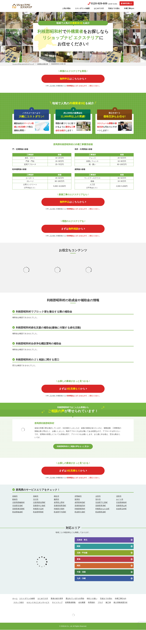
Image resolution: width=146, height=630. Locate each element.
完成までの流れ (114, 8)
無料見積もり (126, 3)
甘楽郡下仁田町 (101, 503)
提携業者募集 (70, 603)
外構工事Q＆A (120, 599)
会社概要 (81, 603)
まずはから (73, 228)
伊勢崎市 (78, 496)
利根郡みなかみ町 (102, 509)
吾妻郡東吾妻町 (18, 509)
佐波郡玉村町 (121, 509)
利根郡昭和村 (80, 509)
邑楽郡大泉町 (80, 512)
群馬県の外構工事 (42, 64)
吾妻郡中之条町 (39, 506)
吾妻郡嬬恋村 (80, 506)
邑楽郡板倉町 (17, 512)
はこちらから (73, 78)
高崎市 (35, 496)
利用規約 (91, 603)
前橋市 (15, 496)
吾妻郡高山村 (121, 506)
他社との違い (92, 599)
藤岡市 (56, 500)
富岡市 (77, 500)
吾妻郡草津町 (100, 506)
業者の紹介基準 (57, 599)
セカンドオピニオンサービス (38, 603)
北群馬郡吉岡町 (39, 503)
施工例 (108, 603)
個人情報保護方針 (121, 603)
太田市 (98, 496)
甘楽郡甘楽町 (17, 506)
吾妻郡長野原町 (60, 506)
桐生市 (56, 496)
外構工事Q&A (129, 8)
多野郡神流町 (80, 503)
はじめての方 (99, 8)
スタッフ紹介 (18, 603)
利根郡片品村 (38, 509)
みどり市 (119, 500)
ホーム (15, 599)
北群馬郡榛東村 (18, 503)
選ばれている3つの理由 (75, 599)
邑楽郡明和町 (38, 512)
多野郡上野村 (59, 503)
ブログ (100, 603)
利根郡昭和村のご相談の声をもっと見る (73, 447)
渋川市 (35, 500)
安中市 (98, 500)
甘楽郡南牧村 (121, 503)
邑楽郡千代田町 (60, 512)
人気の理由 (66, 8)
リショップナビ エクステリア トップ (23, 64)
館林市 (15, 500)
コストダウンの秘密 (82, 8)
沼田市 (118, 496)
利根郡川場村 (59, 509)
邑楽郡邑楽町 (100, 512)
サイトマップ (57, 603)
